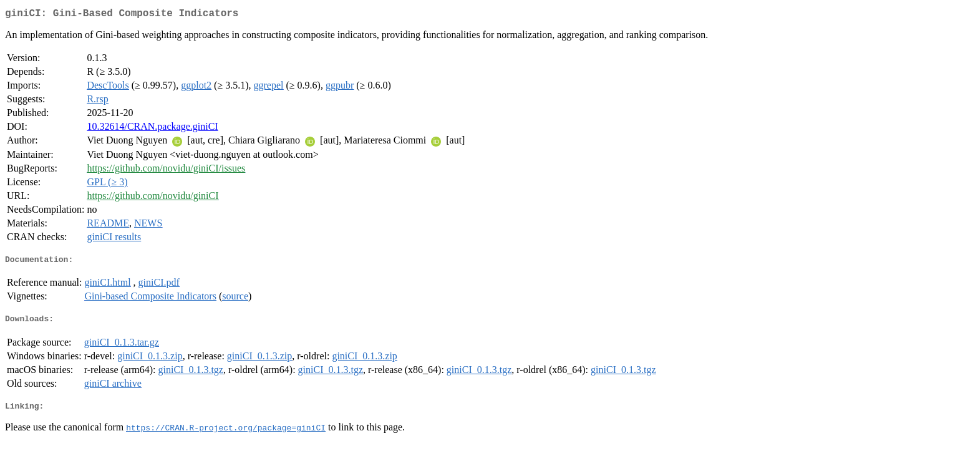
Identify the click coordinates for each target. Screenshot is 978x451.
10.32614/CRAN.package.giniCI (152, 129)
